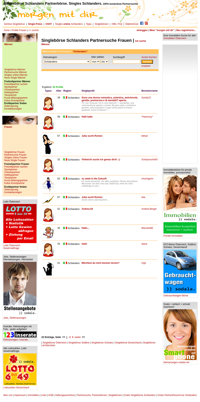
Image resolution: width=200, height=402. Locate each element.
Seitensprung (11, 106)
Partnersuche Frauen (15, 154)
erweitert (145, 66)
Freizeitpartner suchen (16, 84)
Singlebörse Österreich (54, 342)
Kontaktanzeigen (13, 108)
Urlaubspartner (12, 89)
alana (144, 243)
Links (43, 395)
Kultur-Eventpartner (14, 100)
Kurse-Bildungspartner (16, 97)
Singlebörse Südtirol (78, 342)
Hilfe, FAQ (117, 24)
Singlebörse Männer (14, 69)
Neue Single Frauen (14, 160)
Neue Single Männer (15, 77)
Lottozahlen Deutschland (20, 386)
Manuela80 (147, 228)
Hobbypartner (11, 92)
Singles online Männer (16, 75)
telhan (144, 136)
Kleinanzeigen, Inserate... (20, 338)
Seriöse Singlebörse (14, 24)
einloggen (142, 30)
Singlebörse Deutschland (128, 342)
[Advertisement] (20, 58)
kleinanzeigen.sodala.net (180, 361)
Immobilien (33, 395)
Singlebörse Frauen (14, 152)
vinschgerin (147, 178)
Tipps (89, 24)
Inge (143, 263)
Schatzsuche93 (149, 159)
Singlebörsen (101, 24)
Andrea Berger (149, 209)
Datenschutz (132, 24)
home (7, 30)
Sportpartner (10, 87)
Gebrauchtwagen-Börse (179, 294)
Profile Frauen (19, 30)
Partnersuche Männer (15, 72)
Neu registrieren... (186, 30)
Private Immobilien (180, 234)
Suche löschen (149, 57)
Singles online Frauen (15, 157)
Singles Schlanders (69, 24)
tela (143, 197)
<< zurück (33, 30)
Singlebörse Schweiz (102, 342)
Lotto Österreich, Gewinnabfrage (20, 246)
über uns (7, 395)
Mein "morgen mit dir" (162, 30)
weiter (78, 337)
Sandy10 (146, 97)
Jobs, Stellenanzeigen (20, 316)
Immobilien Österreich (174, 38)
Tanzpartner (10, 95)
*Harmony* (147, 116)
